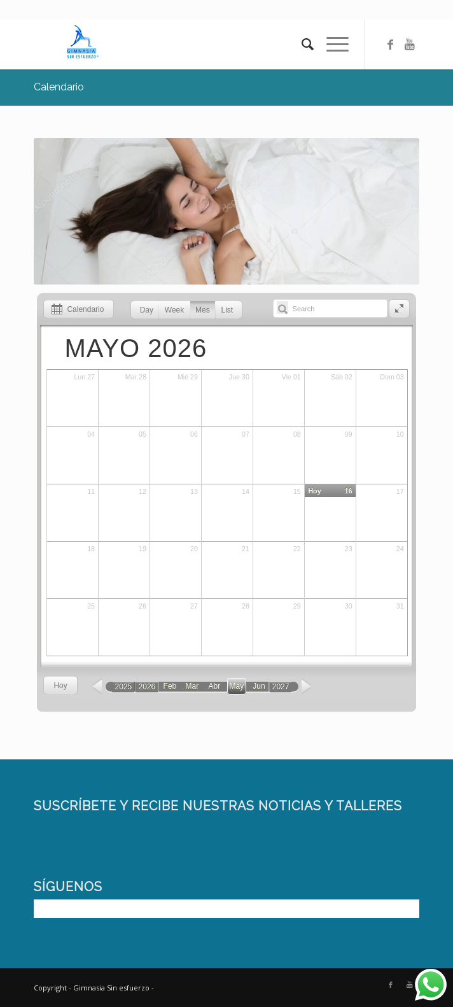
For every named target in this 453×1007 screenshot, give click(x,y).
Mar (192, 686)
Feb (170, 686)
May (237, 686)
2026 (147, 686)
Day (146, 310)
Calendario (59, 87)
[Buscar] (301, 43)
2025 (123, 686)
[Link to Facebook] (390, 44)
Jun (259, 686)
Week (174, 310)
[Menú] (331, 43)
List (227, 310)
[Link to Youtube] (409, 44)
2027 (280, 686)
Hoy (60, 685)
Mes (202, 310)
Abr (215, 686)
